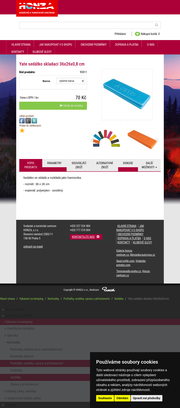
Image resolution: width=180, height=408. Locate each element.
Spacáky (12, 335)
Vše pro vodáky (15, 309)
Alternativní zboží (104, 165)
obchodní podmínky (93, 44)
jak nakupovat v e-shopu (55, 44)
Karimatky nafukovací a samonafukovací (36, 349)
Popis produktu (30, 165)
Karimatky (53, 298)
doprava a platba (127, 44)
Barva (46, 81)
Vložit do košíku (71, 105)
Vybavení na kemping (31, 298)
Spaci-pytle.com (125, 261)
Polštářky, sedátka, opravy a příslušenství (86, 298)
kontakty (17, 51)
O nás (150, 44)
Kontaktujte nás (87, 237)
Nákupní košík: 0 (147, 34)
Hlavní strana (21, 44)
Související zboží (79, 165)
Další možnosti (149, 165)
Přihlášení (120, 34)
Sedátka (118, 298)
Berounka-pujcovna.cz (142, 254)
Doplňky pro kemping (20, 328)
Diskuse (128, 163)
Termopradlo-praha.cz (128, 271)
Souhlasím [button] (105, 398)
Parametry (54, 163)
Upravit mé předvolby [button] (146, 398)
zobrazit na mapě (33, 246)
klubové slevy (42, 51)
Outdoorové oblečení (18, 316)
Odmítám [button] (122, 398)
